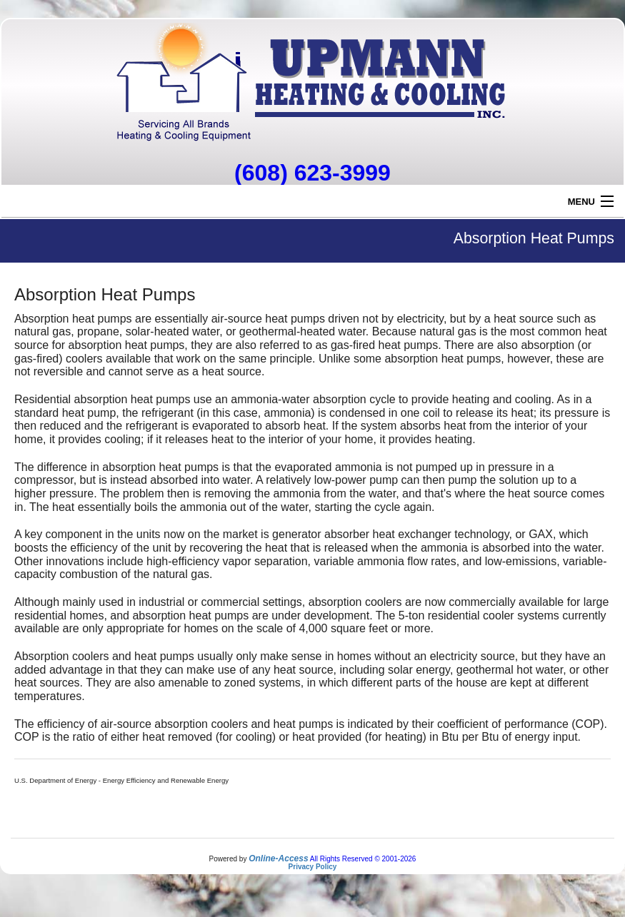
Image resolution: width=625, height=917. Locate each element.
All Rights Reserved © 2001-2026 (363, 859)
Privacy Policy (313, 867)
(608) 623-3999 (312, 173)
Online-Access (278, 858)
